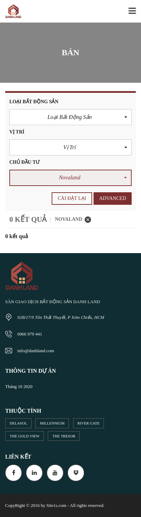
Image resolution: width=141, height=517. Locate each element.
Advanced (112, 198)
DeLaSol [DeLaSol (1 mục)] (18, 423)
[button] (70, 117)
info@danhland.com (35, 350)
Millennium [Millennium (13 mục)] (52, 423)
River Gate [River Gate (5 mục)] (89, 423)
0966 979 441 (29, 334)
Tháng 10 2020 (19, 386)
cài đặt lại (72, 198)
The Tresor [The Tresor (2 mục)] (63, 436)
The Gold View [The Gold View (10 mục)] (24, 436)
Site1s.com (56, 505)
